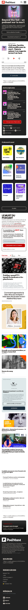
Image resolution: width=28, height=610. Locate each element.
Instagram (7, 133)
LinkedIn (6, 598)
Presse (5, 581)
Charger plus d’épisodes (12, 122)
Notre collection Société (14, 32)
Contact (5, 579)
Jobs (4, 575)
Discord (6, 603)
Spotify (18, 130)
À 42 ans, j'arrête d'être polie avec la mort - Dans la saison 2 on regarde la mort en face (17, 49)
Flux (19, 255)
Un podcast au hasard (14, 37)
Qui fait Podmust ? (8, 577)
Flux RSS (6, 128)
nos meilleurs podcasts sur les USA (15, 226)
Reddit (6, 600)
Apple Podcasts (8, 130)
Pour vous (4, 255)
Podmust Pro (7, 583)
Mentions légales (17, 553)
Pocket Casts (15, 128)
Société (14, 208)
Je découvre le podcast (14, 403)
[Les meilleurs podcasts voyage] (14, 526)
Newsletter (6, 573)
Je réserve (14, 408)
